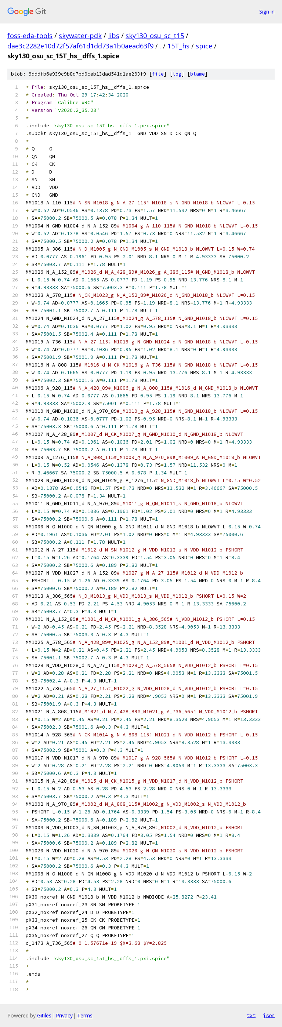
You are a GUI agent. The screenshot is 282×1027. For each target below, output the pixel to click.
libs (113, 35)
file (158, 74)
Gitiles (44, 1015)
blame (197, 74)
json (269, 1015)
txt (251, 1015)
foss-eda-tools (30, 35)
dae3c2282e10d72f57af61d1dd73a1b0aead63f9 (80, 45)
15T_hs (178, 45)
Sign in (267, 11)
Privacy (64, 1015)
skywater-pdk (80, 35)
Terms (85, 1015)
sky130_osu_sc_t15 (155, 35)
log (177, 74)
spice (204, 45)
